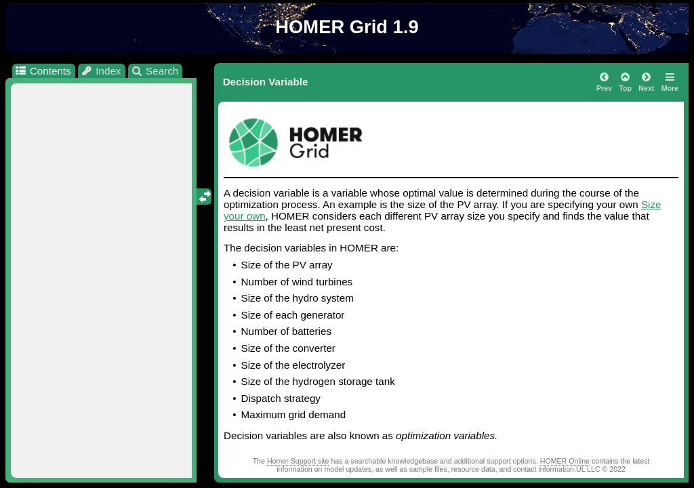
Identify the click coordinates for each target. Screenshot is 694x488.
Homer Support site (298, 461)
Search (155, 71)
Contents (42, 71)
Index (101, 71)
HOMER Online (565, 461)
